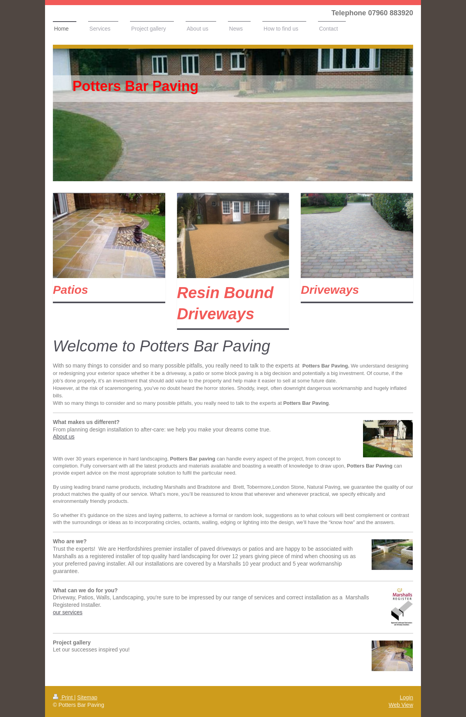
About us (63, 436)
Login (406, 697)
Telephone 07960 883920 (372, 13)
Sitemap (87, 697)
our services (67, 612)
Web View (400, 705)
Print (63, 697)
